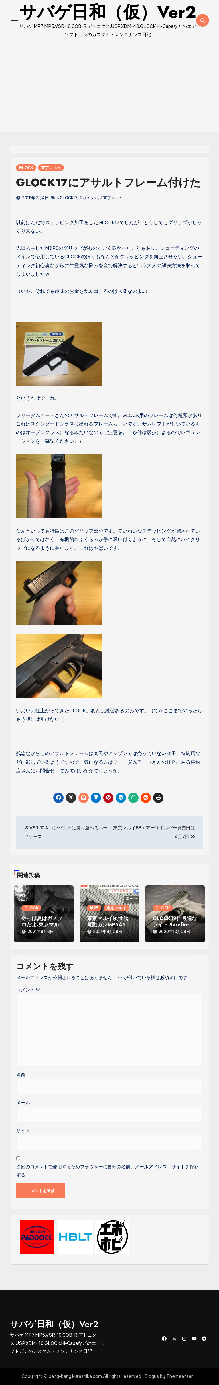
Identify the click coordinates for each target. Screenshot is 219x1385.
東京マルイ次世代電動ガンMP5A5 (107, 921)
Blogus (152, 1376)
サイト (23, 1131)
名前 (20, 1075)
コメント (28, 990)
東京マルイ (51, 167)
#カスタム (88, 197)
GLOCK (26, 167)
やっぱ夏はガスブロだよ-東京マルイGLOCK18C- (42, 924)
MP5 (94, 908)
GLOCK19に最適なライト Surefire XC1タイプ (175, 924)
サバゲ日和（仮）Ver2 (54, 1324)
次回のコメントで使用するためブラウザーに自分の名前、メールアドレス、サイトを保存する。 (107, 1170)
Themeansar (179, 1376)
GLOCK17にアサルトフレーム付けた (108, 182)
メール (23, 1103)
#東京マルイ (111, 197)
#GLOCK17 (67, 197)
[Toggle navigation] (14, 20)
